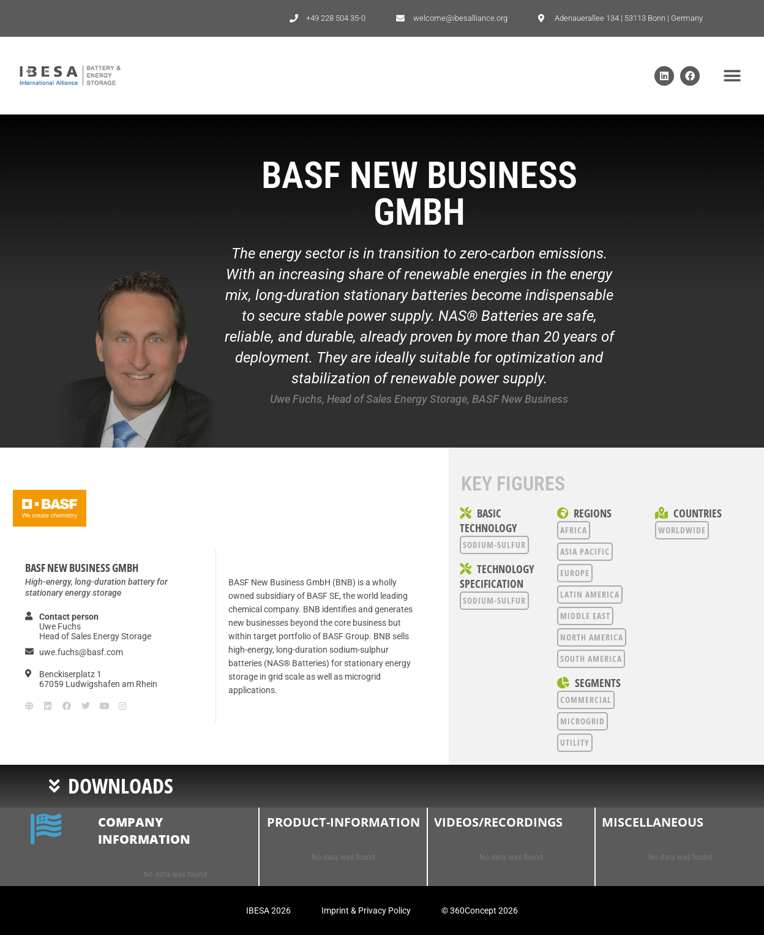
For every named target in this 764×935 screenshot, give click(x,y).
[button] (732, 75)
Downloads (120, 786)
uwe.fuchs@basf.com (81, 652)
